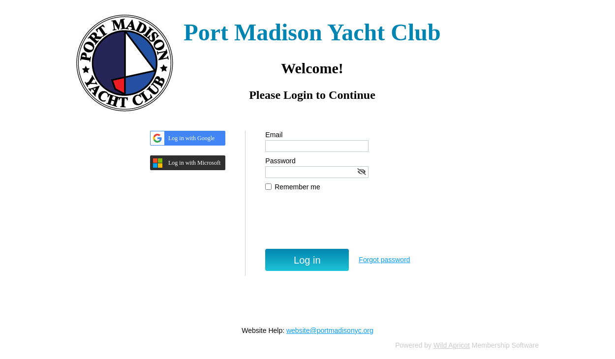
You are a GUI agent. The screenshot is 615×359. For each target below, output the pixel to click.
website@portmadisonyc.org (329, 330)
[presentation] (340, 225)
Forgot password (384, 260)
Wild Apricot (451, 345)
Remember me (297, 187)
